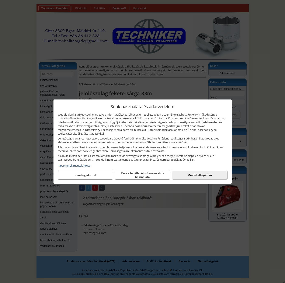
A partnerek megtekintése (74, 165)
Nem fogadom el (85, 175)
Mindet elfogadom (200, 175)
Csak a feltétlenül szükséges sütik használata (142, 175)
